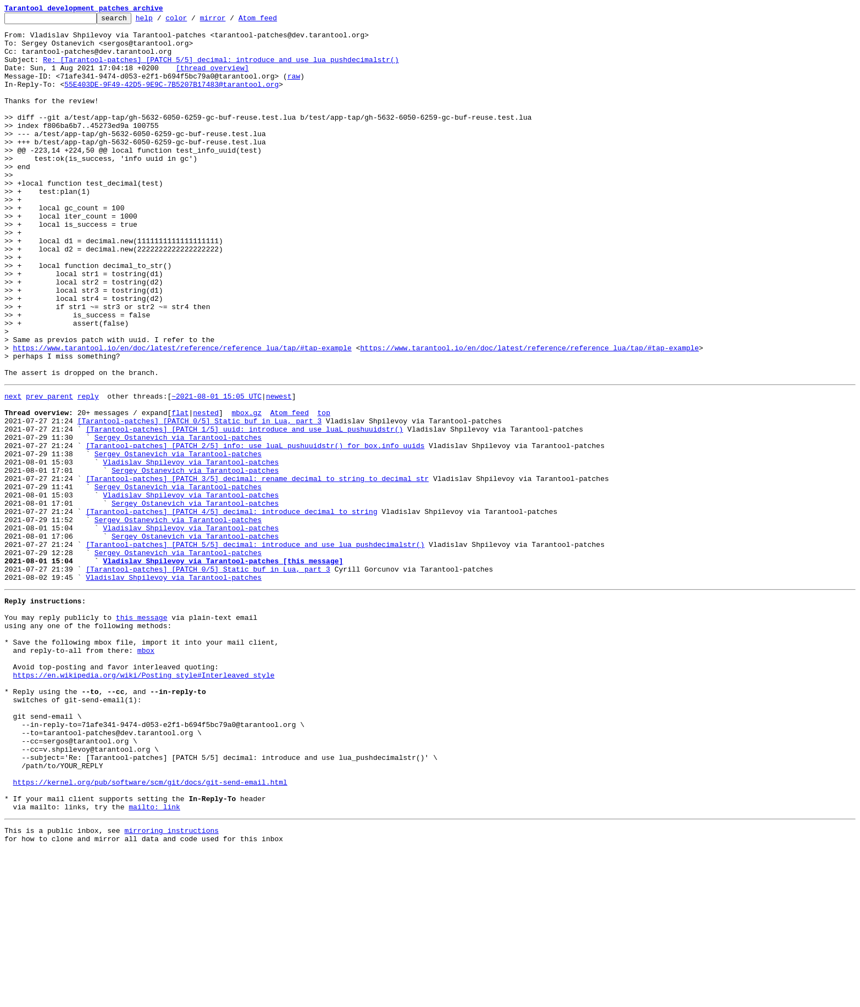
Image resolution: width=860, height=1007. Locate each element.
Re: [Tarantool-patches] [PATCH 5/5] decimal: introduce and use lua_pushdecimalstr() (220, 69)
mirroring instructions (171, 985)
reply (88, 470)
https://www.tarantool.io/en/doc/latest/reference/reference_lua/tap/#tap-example (182, 415)
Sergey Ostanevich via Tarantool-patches (178, 519)
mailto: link (154, 960)
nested (206, 490)
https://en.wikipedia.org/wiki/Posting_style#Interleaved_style (144, 802)
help (161, 21)
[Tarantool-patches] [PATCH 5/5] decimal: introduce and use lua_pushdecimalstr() (255, 648)
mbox (145, 772)
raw (293, 89)
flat (179, 490)
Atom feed (275, 21)
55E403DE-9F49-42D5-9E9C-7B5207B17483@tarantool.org (171, 99)
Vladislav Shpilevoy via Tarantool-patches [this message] (223, 668)
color (193, 21)
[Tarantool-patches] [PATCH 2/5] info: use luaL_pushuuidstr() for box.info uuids (255, 529)
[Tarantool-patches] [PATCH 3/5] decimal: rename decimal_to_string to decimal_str (257, 569)
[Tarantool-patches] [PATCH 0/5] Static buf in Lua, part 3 (199, 500)
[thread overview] (212, 79)
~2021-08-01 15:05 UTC (216, 470)
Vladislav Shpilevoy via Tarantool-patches (191, 549)
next (12, 470)
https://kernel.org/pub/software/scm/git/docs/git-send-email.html (150, 930)
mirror (230, 21)
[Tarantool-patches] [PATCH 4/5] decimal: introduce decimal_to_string (231, 608)
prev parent (49, 470)
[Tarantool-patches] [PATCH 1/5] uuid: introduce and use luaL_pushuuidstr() (244, 509)
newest (279, 470)
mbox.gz (246, 490)
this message (142, 732)
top (323, 490)
